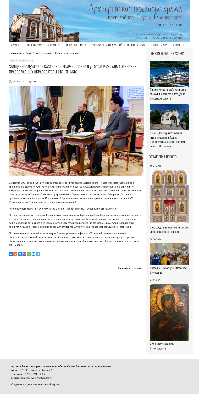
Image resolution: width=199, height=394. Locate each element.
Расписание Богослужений (107, 45)
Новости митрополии (67, 53)
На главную (16, 53)
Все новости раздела (129, 268)
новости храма (43, 53)
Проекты (53, 45)
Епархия (54, 384)
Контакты (178, 45)
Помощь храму (158, 45)
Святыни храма (33, 45)
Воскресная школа (75, 45)
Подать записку (136, 45)
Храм (15, 45)
